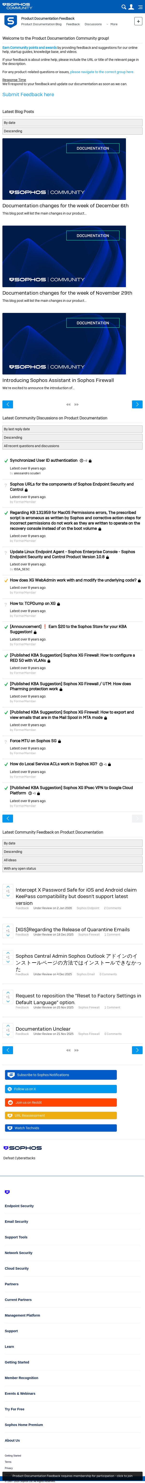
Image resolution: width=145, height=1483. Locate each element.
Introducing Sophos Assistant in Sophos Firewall (58, 380)
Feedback (73, 24)
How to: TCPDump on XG (32, 603)
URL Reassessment (26, 1115)
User (131, 7)
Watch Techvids (23, 1128)
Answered (6, 460)
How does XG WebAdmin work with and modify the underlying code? (73, 580)
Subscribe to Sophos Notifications (38, 1074)
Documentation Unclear (43, 1029)
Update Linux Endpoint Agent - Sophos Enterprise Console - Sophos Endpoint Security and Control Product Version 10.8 (72, 554)
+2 (85, 460)
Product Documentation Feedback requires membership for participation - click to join (72, 1476)
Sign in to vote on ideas (8, 886)
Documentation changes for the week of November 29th (67, 293)
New (138, 21)
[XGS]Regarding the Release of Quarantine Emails (73, 929)
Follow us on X (21, 1089)
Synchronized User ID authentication (43, 460)
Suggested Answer (6, 580)
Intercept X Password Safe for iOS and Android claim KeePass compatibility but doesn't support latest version (76, 896)
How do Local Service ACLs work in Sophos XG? (53, 764)
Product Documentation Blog (41, 24)
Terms (8, 1462)
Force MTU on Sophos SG (33, 740)
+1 (105, 764)
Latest (28, 468)
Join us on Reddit (24, 1102)
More (113, 24)
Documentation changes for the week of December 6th (65, 205)
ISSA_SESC (22, 569)
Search (124, 7)
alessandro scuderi (27, 473)
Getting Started (13, 1455)
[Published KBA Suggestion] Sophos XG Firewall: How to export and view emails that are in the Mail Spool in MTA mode (72, 715)
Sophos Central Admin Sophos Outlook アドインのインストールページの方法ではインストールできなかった (79, 962)
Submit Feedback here (28, 94)
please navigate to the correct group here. (102, 72)
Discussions (93, 24)
